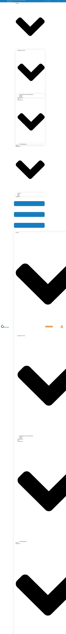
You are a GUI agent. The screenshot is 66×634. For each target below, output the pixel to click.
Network (20, 95)
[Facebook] (45, 1)
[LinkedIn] (48, 1)
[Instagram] (47, 1)
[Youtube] (50, 1)
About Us (19, 193)
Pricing (17, 542)
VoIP (18, 98)
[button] (29, 214)
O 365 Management (22, 144)
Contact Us (18, 196)
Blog (18, 194)
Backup (20, 96)
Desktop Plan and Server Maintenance (26, 94)
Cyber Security (20, 97)
